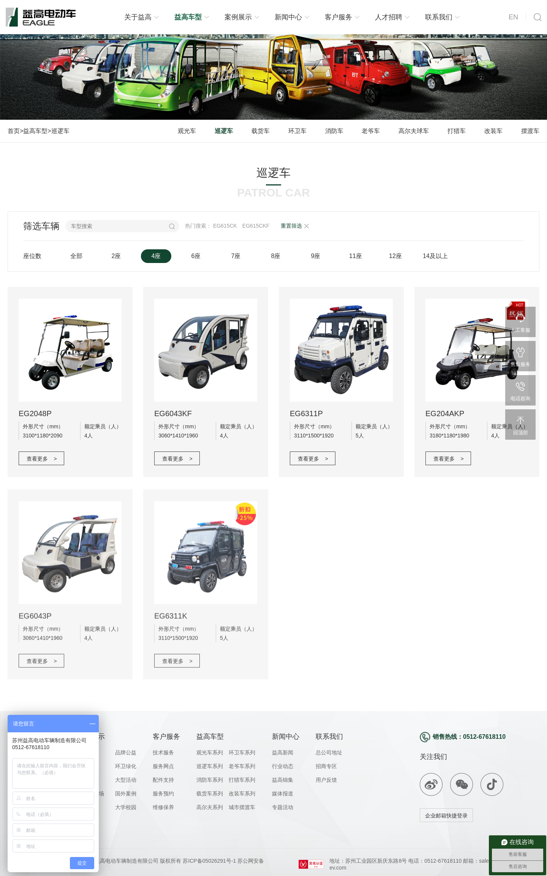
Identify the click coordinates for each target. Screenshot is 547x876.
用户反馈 (326, 780)
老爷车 (371, 131)
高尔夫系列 (209, 807)
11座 (355, 256)
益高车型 (188, 17)
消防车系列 (209, 780)
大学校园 (125, 807)
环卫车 (297, 131)
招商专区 (326, 766)
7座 (236, 256)
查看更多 (42, 459)
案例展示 (238, 17)
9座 (316, 256)
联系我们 (438, 17)
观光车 (187, 131)
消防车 (334, 131)
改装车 (493, 131)
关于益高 (138, 17)
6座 (196, 256)
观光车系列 (209, 752)
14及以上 (435, 256)
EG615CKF (256, 226)
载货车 (260, 131)
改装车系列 (242, 793)
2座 (116, 256)
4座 (156, 256)
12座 (395, 256)
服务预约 (163, 793)
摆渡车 (530, 131)
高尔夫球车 (413, 131)
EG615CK (225, 226)
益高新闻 (282, 752)
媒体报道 (282, 793)
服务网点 (163, 766)
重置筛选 (291, 226)
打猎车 (456, 131)
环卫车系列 (242, 752)
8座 (276, 256)
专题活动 (282, 807)
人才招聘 (388, 17)
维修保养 (163, 807)
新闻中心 (288, 17)
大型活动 (125, 780)
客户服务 (338, 17)
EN (513, 17)
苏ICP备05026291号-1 (208, 861)
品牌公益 (125, 752)
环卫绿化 (125, 766)
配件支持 (163, 780)
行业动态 (282, 766)
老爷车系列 (242, 766)
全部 (76, 256)
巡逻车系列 (209, 766)
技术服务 (163, 752)
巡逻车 (60, 131)
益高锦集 (282, 780)
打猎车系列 (242, 780)
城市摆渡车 (242, 807)
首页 (14, 131)
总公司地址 (329, 752)
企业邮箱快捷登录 (446, 816)
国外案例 (125, 793)
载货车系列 (209, 793)
